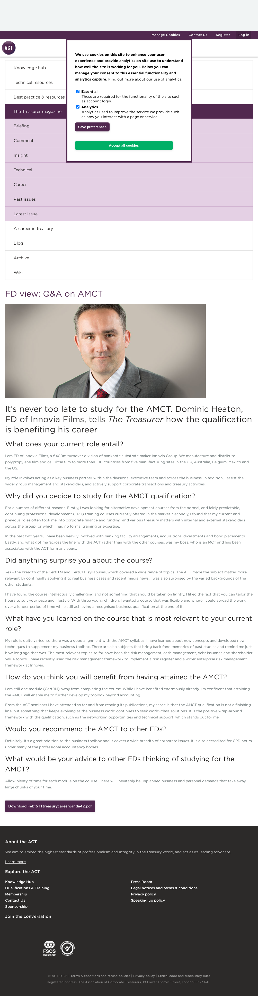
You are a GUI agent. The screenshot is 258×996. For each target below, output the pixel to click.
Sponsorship (16, 906)
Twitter (29, 927)
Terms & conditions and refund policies (100, 976)
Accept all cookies (124, 145)
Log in (243, 35)
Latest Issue (26, 213)
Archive (21, 257)
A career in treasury (33, 228)
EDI (67, 948)
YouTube (71, 927)
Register (223, 35)
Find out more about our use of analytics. (145, 79)
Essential (89, 91)
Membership (16, 894)
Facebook (50, 927)
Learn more (15, 861)
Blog (18, 243)
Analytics (89, 107)
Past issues (25, 199)
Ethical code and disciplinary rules (184, 976)
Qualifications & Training (27, 888)
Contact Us (198, 35)
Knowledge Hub (19, 881)
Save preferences (92, 127)
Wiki (18, 272)
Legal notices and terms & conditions (164, 888)
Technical (23, 169)
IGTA (32, 948)
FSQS (49, 948)
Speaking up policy (148, 900)
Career (20, 184)
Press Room (141, 881)
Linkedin (8, 927)
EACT (12, 948)
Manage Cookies (166, 35)
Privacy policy (143, 894)
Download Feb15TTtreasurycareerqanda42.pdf (50, 806)
